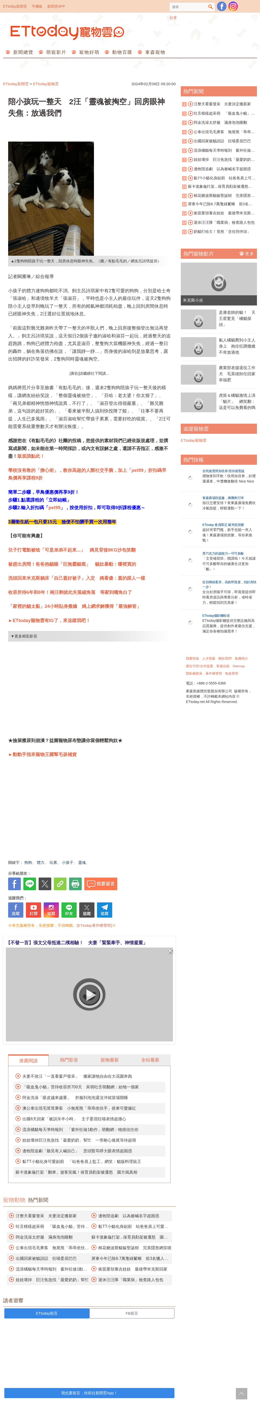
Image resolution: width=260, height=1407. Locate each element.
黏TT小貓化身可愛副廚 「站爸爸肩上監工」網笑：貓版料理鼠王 (81, 1161)
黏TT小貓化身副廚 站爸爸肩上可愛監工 (218, 178)
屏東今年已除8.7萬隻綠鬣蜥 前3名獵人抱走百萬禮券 (217, 204)
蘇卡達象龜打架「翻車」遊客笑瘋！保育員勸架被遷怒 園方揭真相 (76, 1172)
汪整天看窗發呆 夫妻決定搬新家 (46, 1216)
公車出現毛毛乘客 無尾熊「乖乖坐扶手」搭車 (218, 132)
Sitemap (239, 666)
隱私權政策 (194, 673)
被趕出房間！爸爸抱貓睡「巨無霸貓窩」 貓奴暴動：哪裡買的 (72, 564)
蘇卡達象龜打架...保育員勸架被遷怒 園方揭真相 (217, 187)
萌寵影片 (55, 52)
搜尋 (210, 7)
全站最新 (150, 1059)
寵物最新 (110, 1059)
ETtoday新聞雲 (15, 6)
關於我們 (225, 658)
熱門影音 (69, 1059)
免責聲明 (231, 673)
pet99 (54, 507)
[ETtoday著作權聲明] (94, 925)
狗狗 (28, 862)
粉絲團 (221, 6)
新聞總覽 (22, 52)
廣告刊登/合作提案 (199, 666)
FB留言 (132, 1313)
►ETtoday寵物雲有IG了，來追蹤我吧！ (49, 620)
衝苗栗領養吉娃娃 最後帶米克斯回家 (132, 1269)
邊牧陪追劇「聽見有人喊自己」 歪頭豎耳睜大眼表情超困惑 (77, 1151)
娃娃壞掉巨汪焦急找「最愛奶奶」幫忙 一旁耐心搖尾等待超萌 (79, 1140)
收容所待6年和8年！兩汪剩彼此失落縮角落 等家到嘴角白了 (70, 592)
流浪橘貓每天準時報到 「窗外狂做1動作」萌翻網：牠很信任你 (80, 1129)
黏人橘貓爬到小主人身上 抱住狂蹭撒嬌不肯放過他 (237, 346)
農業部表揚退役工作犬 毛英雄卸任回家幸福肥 (237, 374)
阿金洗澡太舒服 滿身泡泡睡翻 (44, 1237)
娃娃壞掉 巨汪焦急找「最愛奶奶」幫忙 (52, 1280)
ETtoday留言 (47, 1313)
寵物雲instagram (233, 6)
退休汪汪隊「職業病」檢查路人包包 (130, 1280)
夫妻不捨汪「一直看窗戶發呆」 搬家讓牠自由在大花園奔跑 (77, 1076)
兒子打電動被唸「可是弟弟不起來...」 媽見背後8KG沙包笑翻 (72, 550)
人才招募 (208, 658)
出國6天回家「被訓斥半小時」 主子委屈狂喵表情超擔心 (74, 1119)
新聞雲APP (56, 6)
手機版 (37, 6)
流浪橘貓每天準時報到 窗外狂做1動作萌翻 (217, 150)
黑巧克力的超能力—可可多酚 (223, 553)
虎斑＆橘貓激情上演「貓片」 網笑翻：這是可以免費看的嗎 (237, 401)
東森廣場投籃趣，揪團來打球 (223, 498)
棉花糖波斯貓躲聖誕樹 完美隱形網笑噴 (134, 1248)
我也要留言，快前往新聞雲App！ (89, 1393)
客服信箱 (223, 666)
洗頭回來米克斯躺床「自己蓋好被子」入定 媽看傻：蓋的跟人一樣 (76, 578)
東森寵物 (154, 52)
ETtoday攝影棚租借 (216, 615)
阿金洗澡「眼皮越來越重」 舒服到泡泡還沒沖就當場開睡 (75, 1097)
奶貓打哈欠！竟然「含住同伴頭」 (219, 231)
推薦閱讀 (28, 1060)
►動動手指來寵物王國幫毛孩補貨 (42, 754)
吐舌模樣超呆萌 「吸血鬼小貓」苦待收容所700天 (218, 113)
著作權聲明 (213, 673)
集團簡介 (241, 658)
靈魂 (82, 862)
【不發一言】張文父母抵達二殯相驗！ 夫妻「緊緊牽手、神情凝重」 (77, 942)
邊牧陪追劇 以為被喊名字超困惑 (128, 1216)
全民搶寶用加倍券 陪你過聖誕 (223, 471)
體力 (40, 862)
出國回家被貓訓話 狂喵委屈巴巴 (46, 1258)
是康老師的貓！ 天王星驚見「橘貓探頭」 (237, 318)
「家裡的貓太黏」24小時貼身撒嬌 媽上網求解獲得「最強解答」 (74, 606)
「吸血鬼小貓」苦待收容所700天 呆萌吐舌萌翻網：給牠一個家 (80, 1087)
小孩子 (67, 862)
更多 (246, 253)
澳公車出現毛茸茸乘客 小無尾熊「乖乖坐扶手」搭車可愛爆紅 (79, 1108)
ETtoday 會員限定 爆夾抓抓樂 (223, 525)
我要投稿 (192, 658)
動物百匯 (121, 52)
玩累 (53, 862)
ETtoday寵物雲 (68, 32)
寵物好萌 (88, 52)
